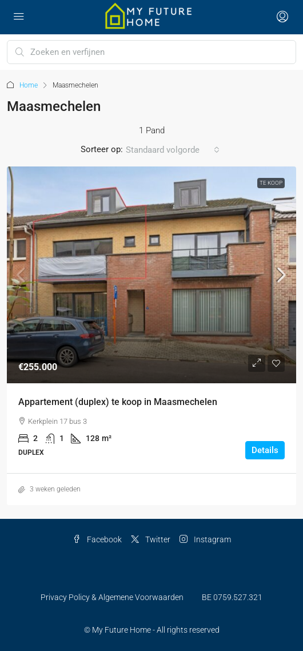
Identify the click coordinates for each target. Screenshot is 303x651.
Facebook (97, 539)
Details (265, 450)
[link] (151, 275)
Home (28, 85)
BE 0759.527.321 (232, 597)
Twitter (150, 539)
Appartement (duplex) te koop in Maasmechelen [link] (117, 401)
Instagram (205, 539)
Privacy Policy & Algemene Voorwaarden (112, 597)
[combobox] (172, 150)
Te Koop (271, 183)
